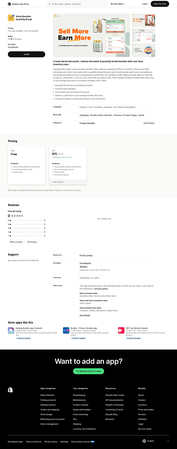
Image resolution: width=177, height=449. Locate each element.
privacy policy (101, 288)
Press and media (145, 409)
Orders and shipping (49, 409)
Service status (144, 429)
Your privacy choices (80, 441)
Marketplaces (79, 400)
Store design (46, 414)
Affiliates (142, 419)
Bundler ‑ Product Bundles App (84, 328)
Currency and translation (84, 429)
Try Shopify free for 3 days (88, 371)
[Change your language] (158, 441)
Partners (142, 414)
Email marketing (80, 414)
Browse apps (118, 4)
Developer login (15, 441)
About (141, 395)
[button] (33, 333)
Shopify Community (114, 405)
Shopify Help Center (114, 395)
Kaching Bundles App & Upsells (29, 328)
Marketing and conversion (52, 419)
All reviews (32, 242)
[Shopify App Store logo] (18, 4)
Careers (142, 400)
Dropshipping (79, 395)
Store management (49, 424)
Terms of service (33, 441)
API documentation (114, 400)
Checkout (84, 115)
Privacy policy (86, 255)
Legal (140, 424)
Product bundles (87, 123)
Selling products (48, 405)
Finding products (48, 400)
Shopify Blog (111, 414)
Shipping (77, 424)
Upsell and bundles (82, 409)
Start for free (160, 4)
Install (26, 54)
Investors (142, 405)
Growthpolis (13, 47)
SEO (75, 419)
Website (83, 266)
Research (109, 419)
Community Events (114, 409)
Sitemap (64, 441)
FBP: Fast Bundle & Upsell (137, 328)
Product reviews (80, 405)
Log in (145, 4)
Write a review (16, 242)
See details (85, 315)
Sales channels (47, 395)
